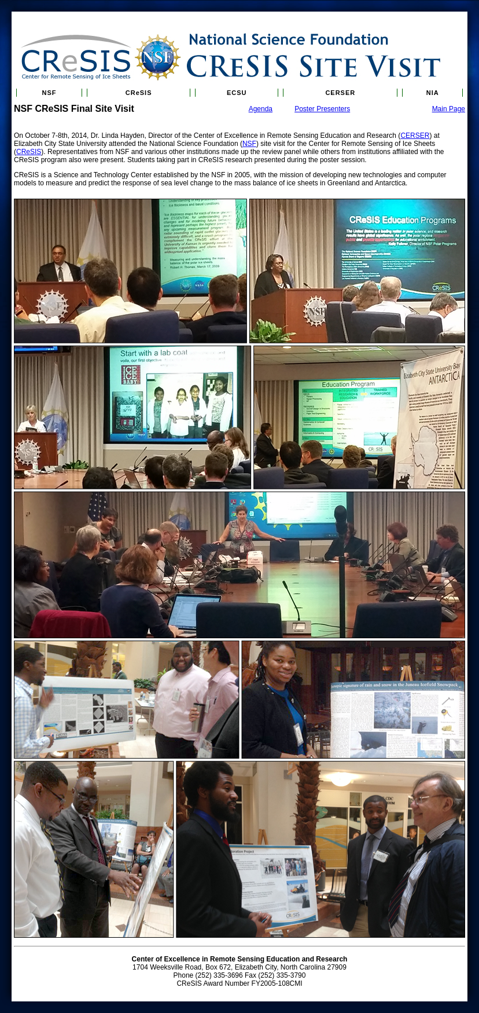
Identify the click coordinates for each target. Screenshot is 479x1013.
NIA (432, 92)
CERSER (340, 92)
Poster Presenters (322, 109)
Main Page (448, 109)
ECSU (237, 92)
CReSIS (139, 92)
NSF (49, 92)
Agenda (260, 109)
